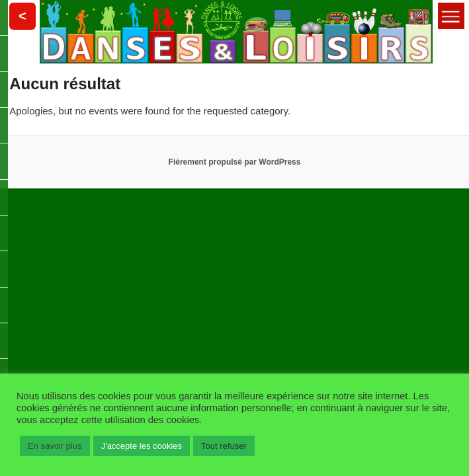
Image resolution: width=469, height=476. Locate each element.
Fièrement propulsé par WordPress (235, 162)
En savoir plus (55, 446)
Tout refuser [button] (224, 446)
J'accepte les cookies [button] (141, 446)
